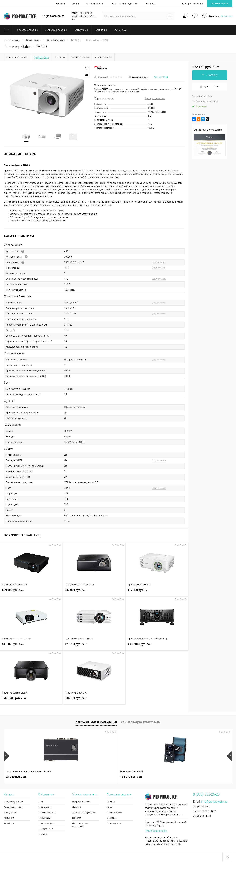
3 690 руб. (186, 777)
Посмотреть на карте (156, 831)
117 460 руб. (157, 592)
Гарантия (76, 818)
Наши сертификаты (47, 824)
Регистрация (196, 3)
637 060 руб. (94, 592)
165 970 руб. (74, 777)
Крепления (9, 818)
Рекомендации (45, 818)
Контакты (151, 3)
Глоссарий (111, 818)
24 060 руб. (16, 777)
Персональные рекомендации (96, 723)
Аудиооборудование (13, 807)
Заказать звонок (219, 3)
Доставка (76, 807)
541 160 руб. (31, 646)
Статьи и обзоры (95, 3)
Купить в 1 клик (210, 86)
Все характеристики (155, 98)
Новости (60, 3)
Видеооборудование (13, 802)
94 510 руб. (130, 777)
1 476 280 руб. (31, 700)
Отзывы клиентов (46, 813)
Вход (184, 3)
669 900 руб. (31, 592)
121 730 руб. (94, 646)
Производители (114, 824)
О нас (40, 802)
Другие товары (159, 263)
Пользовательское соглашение (81, 825)
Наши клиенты (45, 807)
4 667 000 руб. (157, 646)
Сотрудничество (45, 829)
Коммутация (10, 813)
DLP (150, 116)
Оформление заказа (82, 802)
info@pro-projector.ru (214, 802)
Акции (75, 3)
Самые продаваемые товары (141, 723)
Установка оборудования (125, 3)
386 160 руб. (94, 700)
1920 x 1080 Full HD (157, 112)
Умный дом (9, 824)
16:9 (150, 124)
